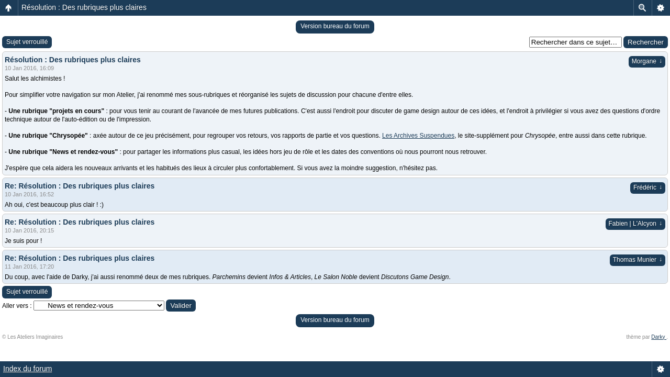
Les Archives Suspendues (418, 135)
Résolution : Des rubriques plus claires (84, 7)
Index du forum (27, 368)
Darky (658, 337)
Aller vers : (17, 305)
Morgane (647, 61)
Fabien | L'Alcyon (635, 223)
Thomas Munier (637, 259)
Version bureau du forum (334, 26)
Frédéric (647, 187)
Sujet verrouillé (27, 42)
